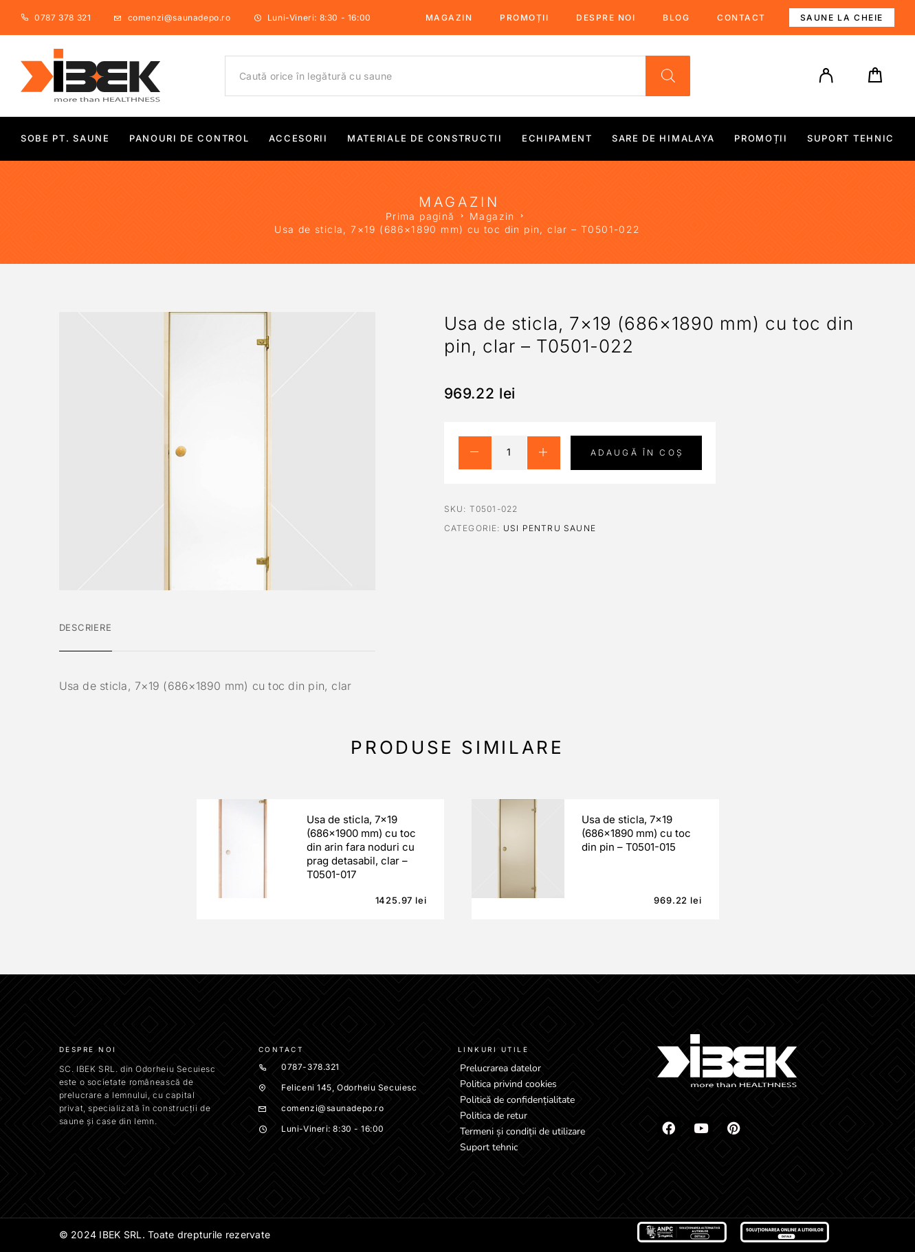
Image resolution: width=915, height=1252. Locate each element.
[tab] (85, 636)
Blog (676, 17)
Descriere (85, 627)
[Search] (668, 76)
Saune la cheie (841, 17)
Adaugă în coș (637, 452)
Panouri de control (189, 138)
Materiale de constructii (425, 138)
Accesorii (298, 138)
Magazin (449, 17)
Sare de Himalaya (663, 138)
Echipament (557, 138)
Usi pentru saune (549, 528)
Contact (741, 17)
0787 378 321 (62, 17)
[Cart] (875, 79)
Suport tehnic (850, 138)
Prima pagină (420, 216)
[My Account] (826, 75)
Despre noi (605, 17)
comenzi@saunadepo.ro (179, 17)
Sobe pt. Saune (65, 138)
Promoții (524, 17)
